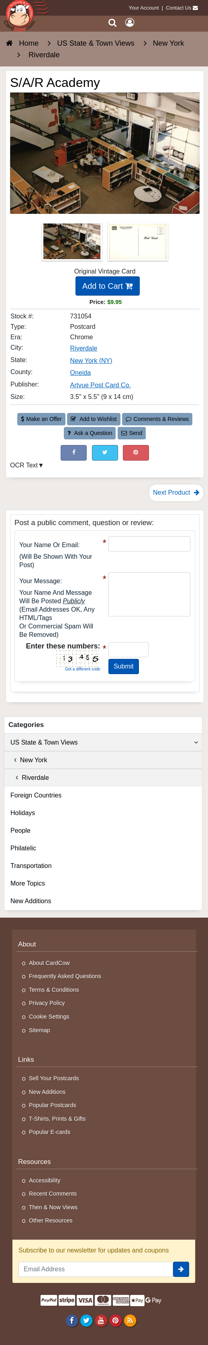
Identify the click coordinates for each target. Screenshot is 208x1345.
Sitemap (39, 1030)
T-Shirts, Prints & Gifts (57, 1118)
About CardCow (49, 963)
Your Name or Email (48, 545)
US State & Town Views (104, 742)
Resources (34, 1162)
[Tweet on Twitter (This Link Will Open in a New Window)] (105, 453)
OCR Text (24, 465)
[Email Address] (95, 1269)
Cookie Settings (49, 1016)
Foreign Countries (35, 795)
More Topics (27, 883)
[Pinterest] (115, 1321)
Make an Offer (41, 419)
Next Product (176, 492)
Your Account (144, 8)
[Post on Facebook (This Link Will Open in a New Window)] (74, 453)
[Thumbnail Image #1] (73, 243)
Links (26, 1059)
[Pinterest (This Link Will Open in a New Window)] (136, 453)
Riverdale (29, 777)
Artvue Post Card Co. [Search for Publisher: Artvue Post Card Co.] (100, 385)
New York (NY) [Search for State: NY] (91, 360)
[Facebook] (72, 1321)
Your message (39, 581)
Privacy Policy (47, 1003)
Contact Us (178, 8)
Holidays (22, 812)
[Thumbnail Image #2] (138, 243)
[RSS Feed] (130, 1321)
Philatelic (23, 848)
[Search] (112, 23)
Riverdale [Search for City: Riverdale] (84, 348)
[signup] (181, 1269)
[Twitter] (87, 1321)
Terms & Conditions (54, 990)
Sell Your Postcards (54, 1078)
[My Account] (129, 23)
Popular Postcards (52, 1105)
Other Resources (51, 1220)
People (20, 830)
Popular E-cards (49, 1132)
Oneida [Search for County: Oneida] (80, 372)
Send (131, 433)
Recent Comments (53, 1193)
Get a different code (82, 669)
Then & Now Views (53, 1207)
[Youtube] (101, 1321)
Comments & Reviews (157, 419)
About (27, 944)
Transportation (31, 865)
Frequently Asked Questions (65, 976)
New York (28, 760)
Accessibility (44, 1180)
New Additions (30, 901)
